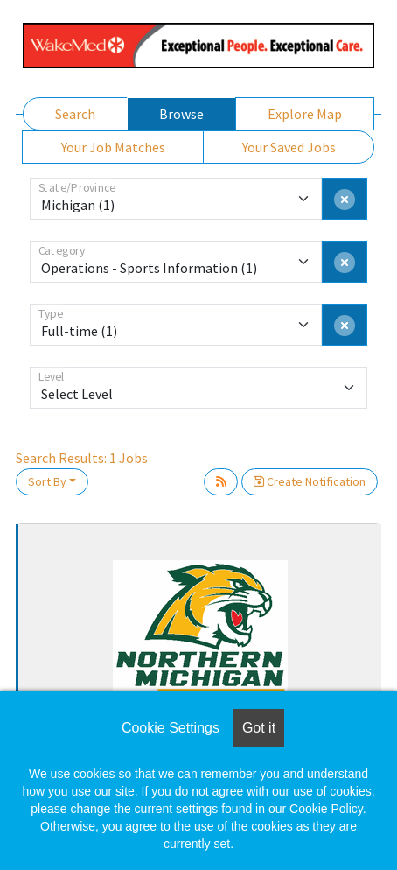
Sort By (47, 481)
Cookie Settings (170, 727)
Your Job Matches (113, 147)
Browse (181, 114)
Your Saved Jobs (289, 147)
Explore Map (305, 114)
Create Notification (310, 481)
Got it (258, 727)
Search (75, 114)
